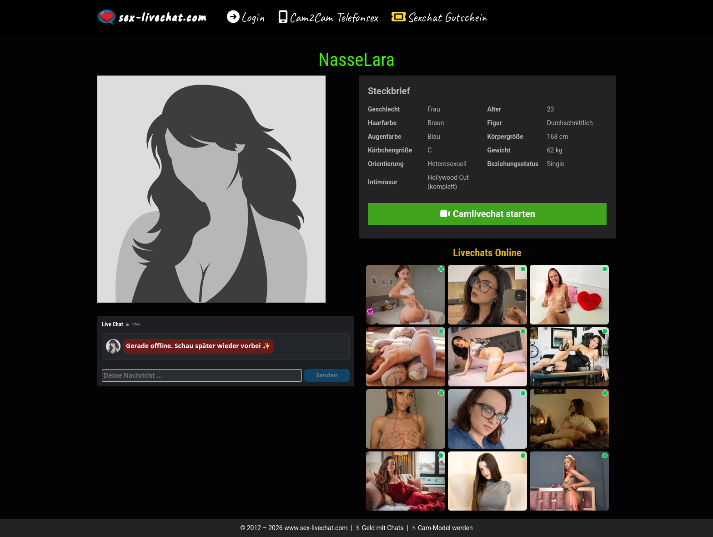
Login (253, 17)
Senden (327, 375)
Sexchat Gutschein (447, 17)
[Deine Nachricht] (202, 375)
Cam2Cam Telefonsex (333, 17)
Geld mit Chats (378, 528)
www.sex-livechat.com (315, 528)
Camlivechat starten (487, 213)
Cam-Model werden (441, 528)
